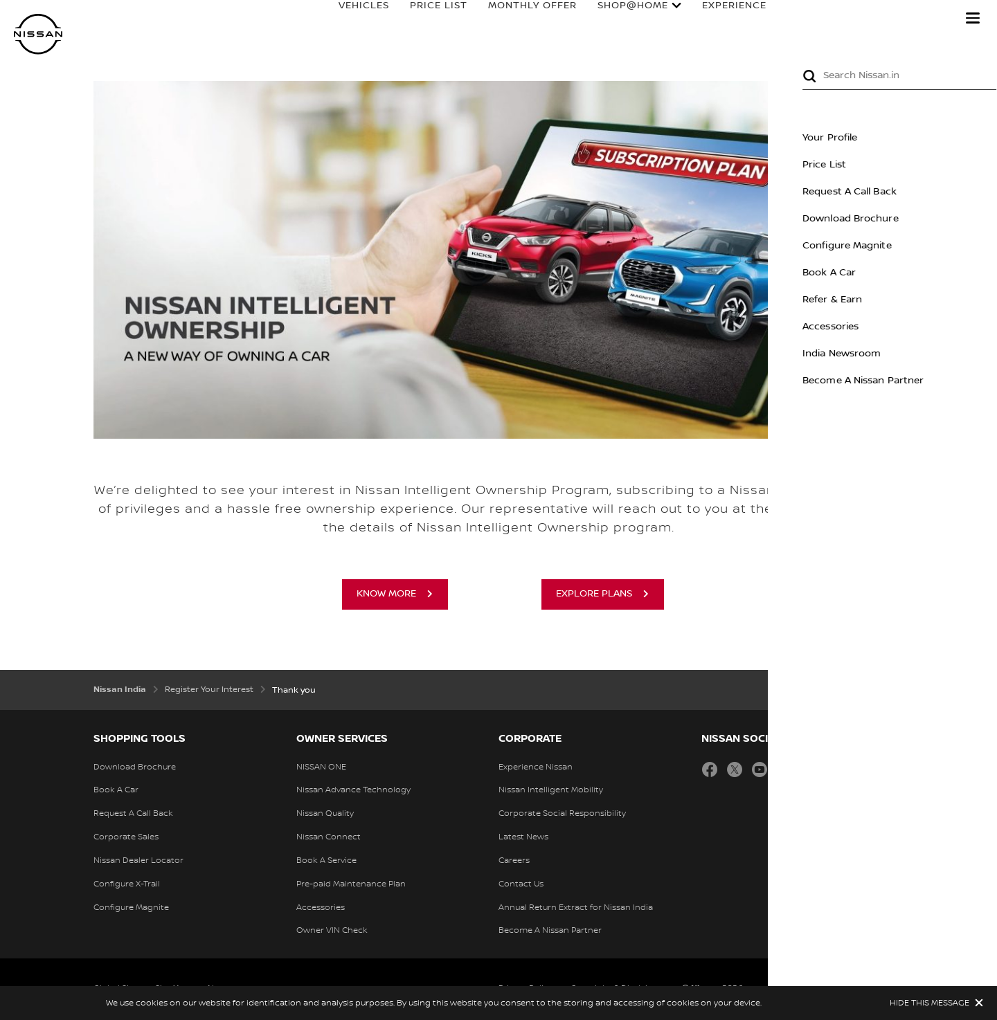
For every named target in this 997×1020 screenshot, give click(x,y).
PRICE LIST (425, 19)
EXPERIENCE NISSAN (742, 19)
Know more (386, 593)
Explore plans (594, 593)
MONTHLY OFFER (519, 19)
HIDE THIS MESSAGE (929, 1003)
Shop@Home (619, 19)
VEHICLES (350, 19)
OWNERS (851, 19)
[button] (973, 18)
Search (928, 19)
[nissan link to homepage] (38, 34)
